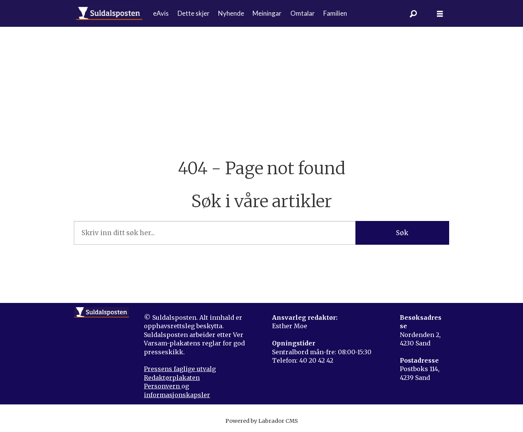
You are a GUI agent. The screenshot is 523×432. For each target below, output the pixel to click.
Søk (402, 233)
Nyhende (231, 13)
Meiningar (267, 13)
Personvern (162, 386)
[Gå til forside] (109, 13)
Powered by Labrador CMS (261, 420)
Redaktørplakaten (172, 377)
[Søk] (413, 13)
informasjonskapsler (177, 395)
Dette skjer (194, 13)
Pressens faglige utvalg (180, 369)
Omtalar (302, 13)
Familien (335, 13)
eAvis (161, 13)
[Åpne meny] (440, 14)
